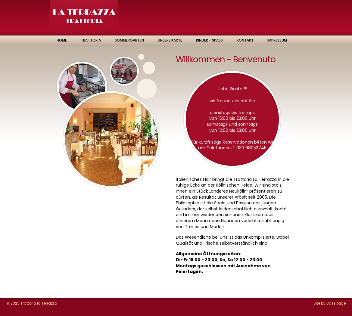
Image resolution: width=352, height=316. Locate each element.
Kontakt (245, 40)
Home (62, 40)
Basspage (336, 303)
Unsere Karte (170, 40)
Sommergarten (129, 40)
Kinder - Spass (209, 40)
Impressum (277, 40)
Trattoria (91, 40)
